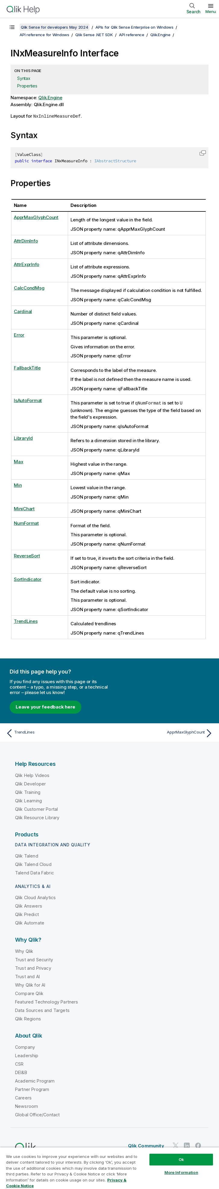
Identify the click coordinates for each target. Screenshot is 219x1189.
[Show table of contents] (12, 27)
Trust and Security (34, 959)
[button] (202, 152)
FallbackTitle (27, 367)
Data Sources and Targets (42, 1009)
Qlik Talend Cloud (33, 863)
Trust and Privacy (33, 967)
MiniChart (24, 508)
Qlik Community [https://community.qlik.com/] (146, 1145)
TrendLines (26, 620)
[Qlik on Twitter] (175, 1144)
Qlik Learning (28, 800)
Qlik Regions (28, 1018)
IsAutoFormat (28, 400)
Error (19, 335)
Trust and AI (27, 975)
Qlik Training (27, 791)
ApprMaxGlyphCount (36, 217)
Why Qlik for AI (30, 984)
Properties (27, 85)
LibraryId (23, 437)
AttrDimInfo (26, 240)
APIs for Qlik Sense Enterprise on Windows (134, 27)
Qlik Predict (27, 913)
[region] (109, 1168)
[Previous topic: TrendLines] (56, 733)
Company (25, 1046)
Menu (210, 11)
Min (18, 484)
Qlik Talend (26, 855)
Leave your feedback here (45, 706)
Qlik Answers (28, 905)
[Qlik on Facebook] (198, 1144)
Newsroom (26, 1105)
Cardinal (23, 311)
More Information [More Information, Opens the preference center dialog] (181, 1172)
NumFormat (26, 522)
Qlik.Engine (160, 34)
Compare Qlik (29, 992)
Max (18, 461)
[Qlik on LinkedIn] (186, 1144)
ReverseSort (27, 555)
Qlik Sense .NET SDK (94, 34)
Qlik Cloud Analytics (35, 896)
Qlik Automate (29, 922)
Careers (23, 1097)
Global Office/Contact (37, 1114)
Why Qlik (24, 950)
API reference (131, 34)
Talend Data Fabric (34, 872)
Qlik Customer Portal (36, 808)
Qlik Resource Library (37, 817)
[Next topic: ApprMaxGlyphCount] (162, 733)
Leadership (27, 1054)
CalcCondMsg (29, 287)
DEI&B (21, 1071)
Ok (181, 1159)
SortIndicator (28, 579)
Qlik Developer (30, 783)
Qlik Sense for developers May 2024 (54, 27)
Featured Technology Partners (46, 1001)
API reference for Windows (44, 34)
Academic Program (35, 1080)
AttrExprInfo (26, 264)
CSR (19, 1063)
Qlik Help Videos (32, 774)
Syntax (23, 78)
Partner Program (32, 1088)
